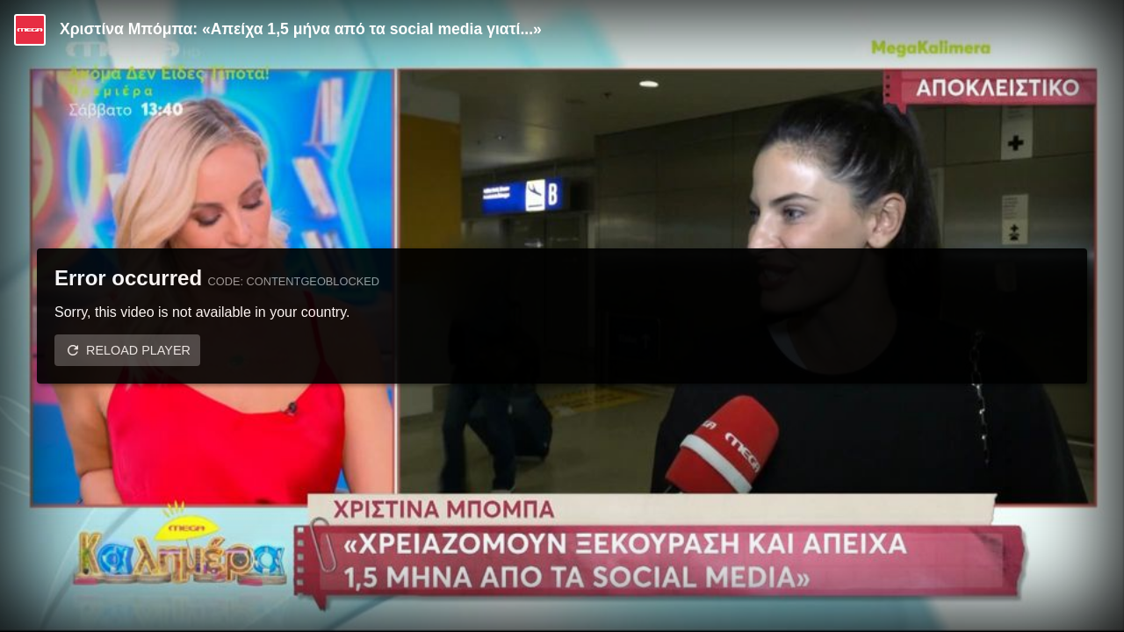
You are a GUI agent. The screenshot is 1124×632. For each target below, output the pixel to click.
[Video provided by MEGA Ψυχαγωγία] (30, 30)
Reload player (138, 350)
